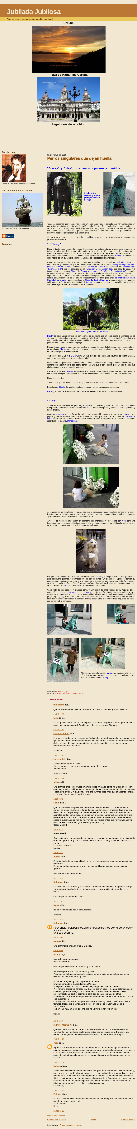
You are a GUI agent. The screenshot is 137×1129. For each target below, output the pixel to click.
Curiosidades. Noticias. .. (63, 693)
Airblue (57, 782)
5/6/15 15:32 (58, 938)
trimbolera (58, 705)
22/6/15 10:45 (58, 1090)
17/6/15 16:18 (58, 1039)
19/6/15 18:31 (58, 1062)
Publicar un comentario (56, 1116)
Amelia (56, 856)
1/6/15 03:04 (58, 830)
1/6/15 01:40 (58, 799)
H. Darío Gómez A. (62, 1025)
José (55, 1043)
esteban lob (59, 759)
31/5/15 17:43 (58, 730)
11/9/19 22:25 (58, 1111)
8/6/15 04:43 (58, 1021)
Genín (56, 803)
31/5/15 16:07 (58, 714)
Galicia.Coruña (78, 693)
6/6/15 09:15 (58, 951)
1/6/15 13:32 (58, 853)
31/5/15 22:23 (58, 779)
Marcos (57, 941)
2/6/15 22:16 (58, 901)
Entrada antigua (128, 1120)
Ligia (55, 718)
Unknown (58, 882)
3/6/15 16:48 (58, 919)
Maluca (57, 1066)
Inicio (93, 1120)
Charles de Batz (61, 733)
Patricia (57, 1094)
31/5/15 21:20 (58, 755)
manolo (57, 954)
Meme (56, 905)
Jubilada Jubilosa (33, 12)
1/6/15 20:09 (58, 878)
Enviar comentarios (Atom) (71, 1125)
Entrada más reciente (56, 1120)
